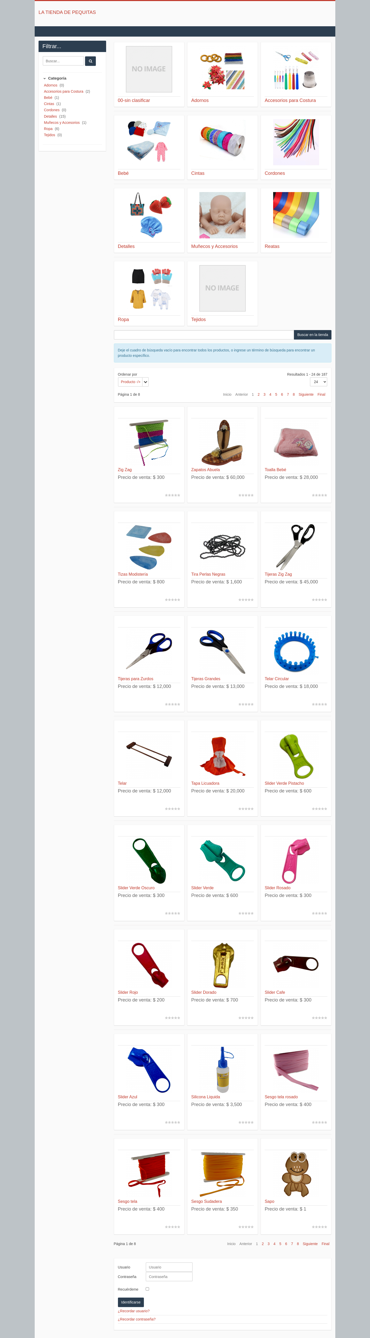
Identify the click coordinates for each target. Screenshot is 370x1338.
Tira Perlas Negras (208, 574)
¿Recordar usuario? (134, 1311)
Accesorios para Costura (64, 91)
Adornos (51, 85)
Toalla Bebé (275, 470)
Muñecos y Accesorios (62, 122)
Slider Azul (127, 1097)
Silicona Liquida (205, 1097)
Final (321, 394)
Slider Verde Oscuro (136, 888)
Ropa (48, 129)
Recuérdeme (128, 1289)
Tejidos (50, 135)
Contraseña (127, 1277)
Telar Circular (277, 679)
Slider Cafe (275, 992)
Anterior (241, 394)
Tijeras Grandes (205, 679)
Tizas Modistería (133, 574)
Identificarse (131, 1302)
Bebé (48, 98)
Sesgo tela (127, 1201)
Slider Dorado (203, 992)
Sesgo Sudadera (206, 1201)
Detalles (51, 116)
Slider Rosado (278, 888)
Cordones (52, 110)
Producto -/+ (131, 382)
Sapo (269, 1201)
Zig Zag (125, 470)
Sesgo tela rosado (281, 1097)
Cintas (49, 104)
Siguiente (306, 394)
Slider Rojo (128, 992)
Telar (122, 783)
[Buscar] (63, 61)
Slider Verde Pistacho (284, 783)
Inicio (227, 394)
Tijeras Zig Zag (278, 574)
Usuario (124, 1267)
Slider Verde (202, 888)
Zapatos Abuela (205, 470)
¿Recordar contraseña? (137, 1319)
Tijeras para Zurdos (135, 679)
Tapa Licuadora (205, 783)
